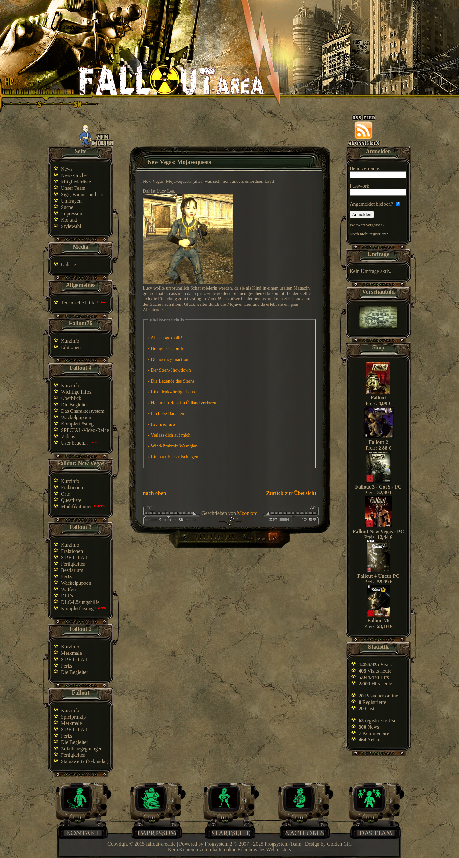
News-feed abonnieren (364, 130)
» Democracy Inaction (168, 359)
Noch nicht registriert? (369, 234)
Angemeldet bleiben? (375, 204)
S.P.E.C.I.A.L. (75, 557)
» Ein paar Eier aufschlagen (173, 456)
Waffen (68, 589)
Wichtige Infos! (77, 392)
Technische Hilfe (78, 302)
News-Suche (74, 175)
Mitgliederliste (76, 181)
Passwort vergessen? (367, 224)
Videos (68, 436)
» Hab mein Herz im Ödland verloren (182, 402)
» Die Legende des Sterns (171, 380)
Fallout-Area (171, 80)
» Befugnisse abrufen (167, 348)
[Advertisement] (231, 131)
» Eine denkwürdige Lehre (172, 391)
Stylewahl (71, 226)
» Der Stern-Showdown (169, 370)
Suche (67, 207)
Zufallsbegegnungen (82, 748)
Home (231, 832)
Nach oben (304, 832)
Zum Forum (96, 135)
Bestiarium (72, 570)
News (66, 169)
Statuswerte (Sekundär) (85, 761)
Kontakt (69, 220)
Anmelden (361, 214)
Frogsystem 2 (218, 844)
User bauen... (74, 443)
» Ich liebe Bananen (166, 413)
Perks (66, 576)
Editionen (71, 347)
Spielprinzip (73, 716)
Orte (65, 494)
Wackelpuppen (76, 417)
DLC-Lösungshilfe (80, 602)
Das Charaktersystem (82, 411)
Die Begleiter (74, 404)
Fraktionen (72, 487)
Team (378, 832)
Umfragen (71, 201)
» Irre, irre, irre (161, 424)
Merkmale (71, 653)
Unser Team (73, 188)
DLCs (67, 595)
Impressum (72, 213)
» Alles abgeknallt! (165, 337)
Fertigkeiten (73, 564)
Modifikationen (77, 506)
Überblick (71, 398)
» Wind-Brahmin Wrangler (172, 445)
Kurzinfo (70, 341)
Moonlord (247, 513)
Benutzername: (378, 172)
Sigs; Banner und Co (82, 194)
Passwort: (378, 189)
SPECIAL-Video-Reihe (85, 430)
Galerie (68, 264)
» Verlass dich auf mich (169, 435)
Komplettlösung (77, 423)
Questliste (71, 500)
